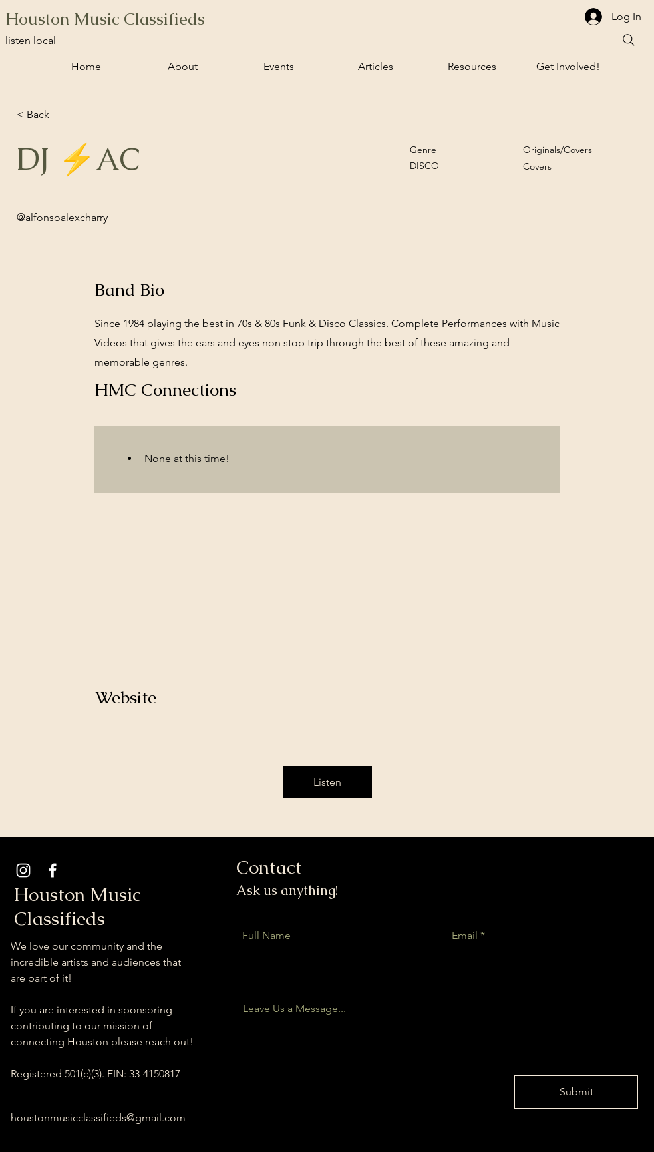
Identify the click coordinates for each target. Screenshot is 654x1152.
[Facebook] (52, 870)
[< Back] (64, 115)
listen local (30, 40)
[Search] (629, 40)
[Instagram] (23, 870)
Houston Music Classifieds (105, 18)
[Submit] (576, 1092)
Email (465, 935)
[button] (279, 66)
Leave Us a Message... (294, 1009)
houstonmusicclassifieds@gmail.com (98, 1117)
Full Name (266, 935)
